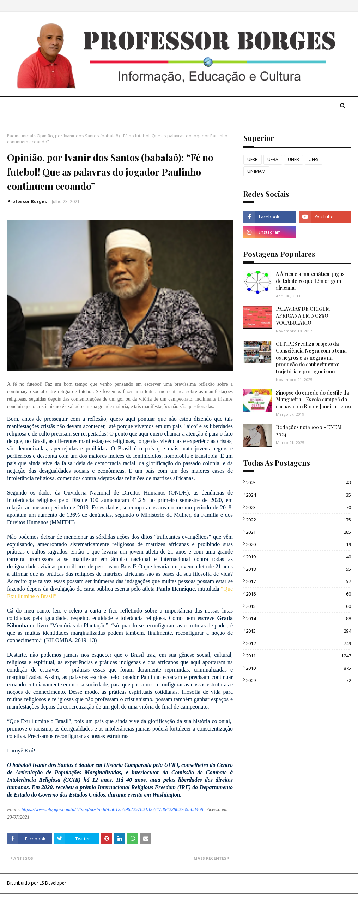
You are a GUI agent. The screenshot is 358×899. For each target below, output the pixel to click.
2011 (298, 655)
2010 (298, 668)
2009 (298, 680)
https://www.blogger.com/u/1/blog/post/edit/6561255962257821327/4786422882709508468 (112, 809)
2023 (298, 507)
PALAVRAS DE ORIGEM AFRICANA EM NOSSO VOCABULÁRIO (303, 316)
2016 (298, 594)
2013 (298, 631)
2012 (298, 643)
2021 (298, 532)
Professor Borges (27, 202)
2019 (298, 557)
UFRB (252, 159)
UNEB (293, 159)
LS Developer (53, 883)
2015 (298, 606)
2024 (298, 495)
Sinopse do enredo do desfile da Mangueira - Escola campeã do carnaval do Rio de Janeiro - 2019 (313, 399)
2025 (298, 482)
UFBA (272, 159)
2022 (298, 519)
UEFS (313, 159)
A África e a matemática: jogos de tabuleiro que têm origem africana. (310, 281)
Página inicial (20, 136)
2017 (298, 581)
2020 (298, 544)
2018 (298, 569)
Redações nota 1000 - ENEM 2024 (309, 431)
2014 (298, 618)
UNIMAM (256, 171)
